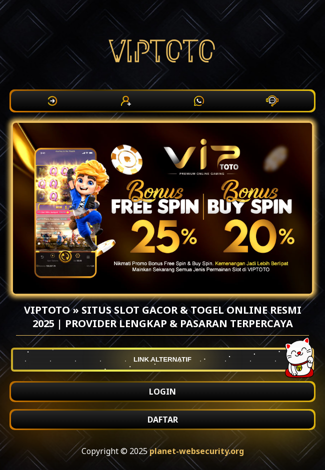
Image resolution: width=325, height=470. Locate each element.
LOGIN (162, 391)
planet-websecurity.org (197, 451)
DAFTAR (163, 419)
